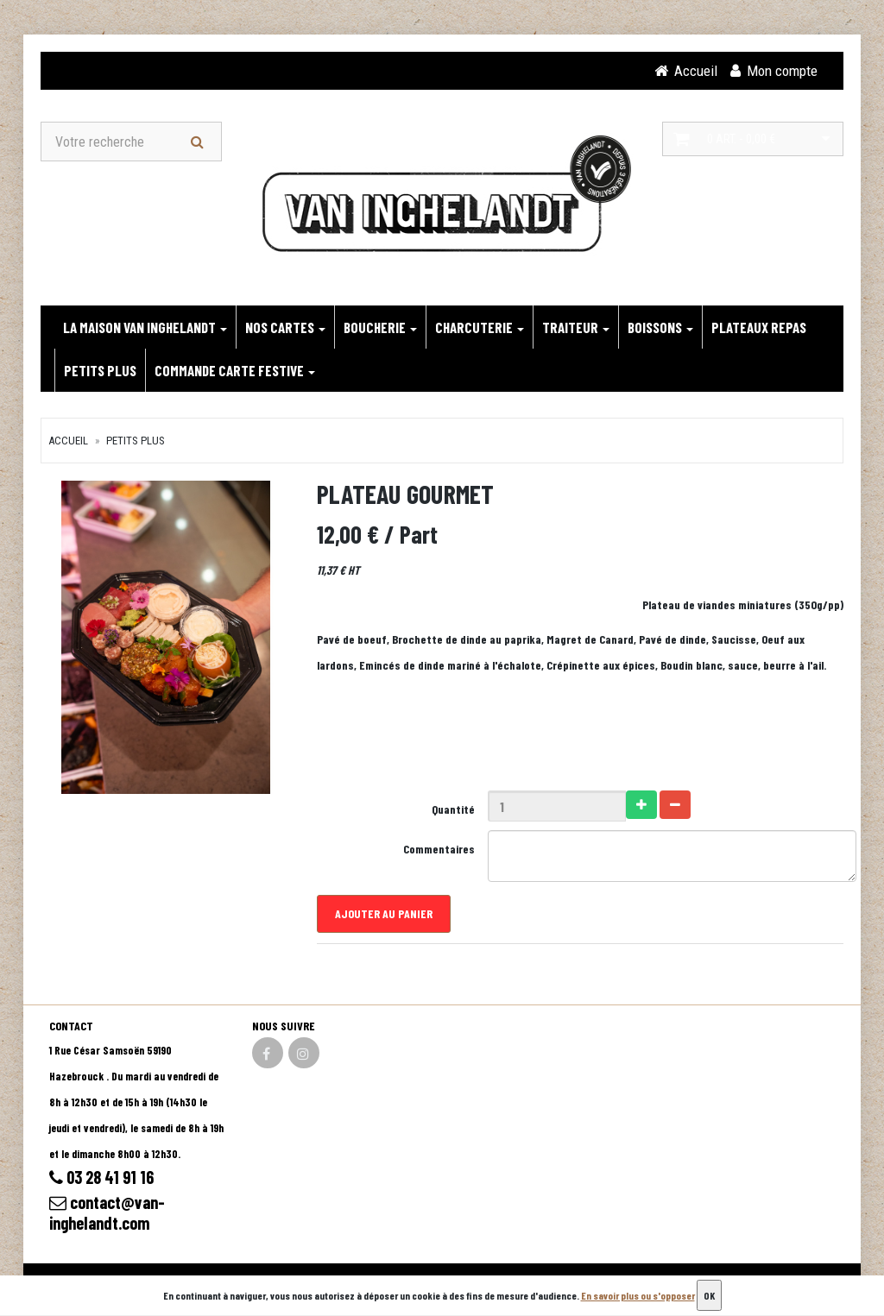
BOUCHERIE (380, 327)
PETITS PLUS (100, 370)
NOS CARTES (285, 327)
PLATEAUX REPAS (758, 327)
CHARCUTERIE (479, 327)
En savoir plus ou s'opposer (638, 1295)
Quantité (453, 809)
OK (709, 1295)
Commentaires (439, 848)
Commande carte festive (235, 370)
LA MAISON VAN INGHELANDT (145, 327)
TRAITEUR (575, 327)
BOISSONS (660, 327)
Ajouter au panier (384, 913)
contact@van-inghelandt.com (107, 1212)
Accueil (68, 440)
